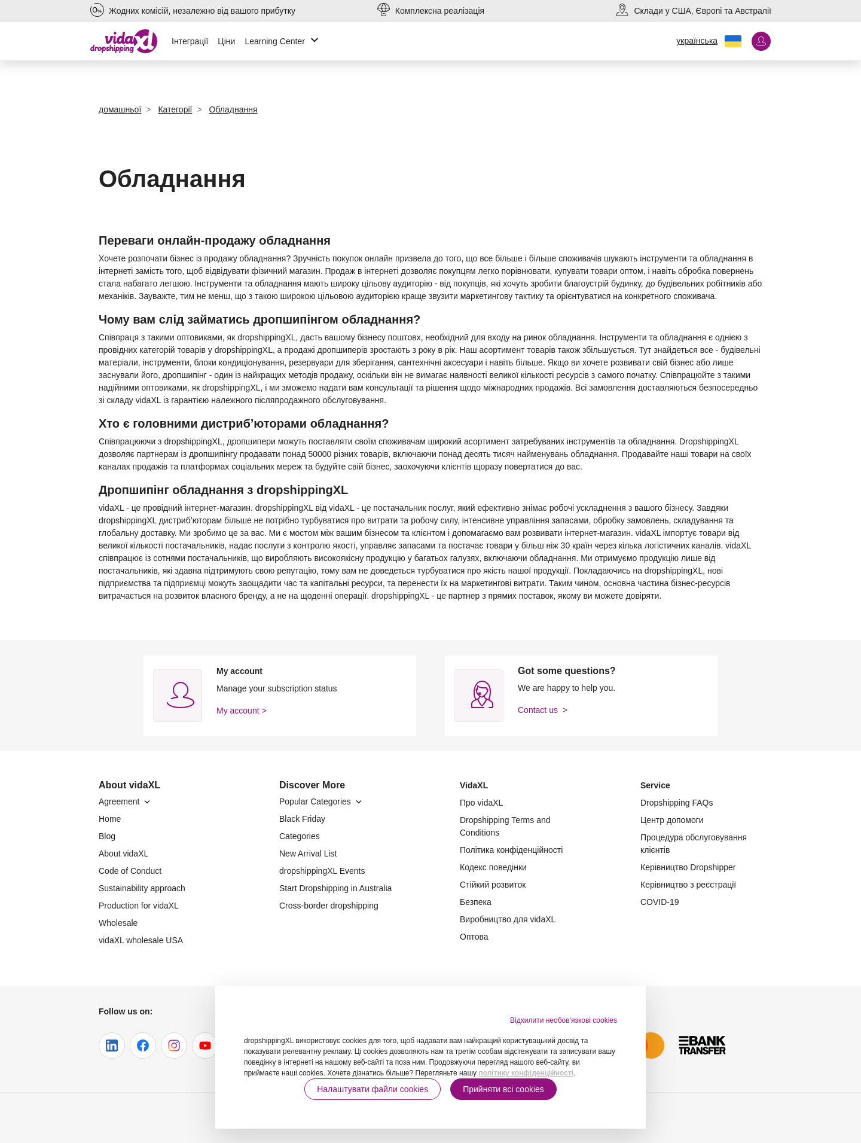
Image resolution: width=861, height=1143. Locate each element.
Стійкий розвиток (493, 884)
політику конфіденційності (525, 1073)
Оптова (474, 936)
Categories (299, 836)
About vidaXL (123, 853)
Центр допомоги (672, 820)
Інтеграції (190, 41)
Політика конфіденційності (511, 850)
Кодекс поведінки (493, 867)
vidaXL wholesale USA (141, 940)
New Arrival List (308, 853)
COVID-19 (659, 902)
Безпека (475, 902)
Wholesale (118, 923)
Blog (107, 836)
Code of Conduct (130, 871)
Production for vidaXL (139, 905)
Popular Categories (321, 801)
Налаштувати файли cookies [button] (372, 1089)
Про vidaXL (481, 802)
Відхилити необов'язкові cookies (563, 1020)
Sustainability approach (142, 888)
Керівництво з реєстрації (688, 884)
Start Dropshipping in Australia (335, 888)
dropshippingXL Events (322, 871)
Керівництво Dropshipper (687, 867)
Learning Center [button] (283, 41)
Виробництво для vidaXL (507, 919)
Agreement (125, 801)
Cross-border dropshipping (328, 905)
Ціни (226, 41)
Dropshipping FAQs (676, 802)
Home (110, 819)
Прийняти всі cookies (503, 1089)
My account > (241, 710)
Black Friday (302, 819)
